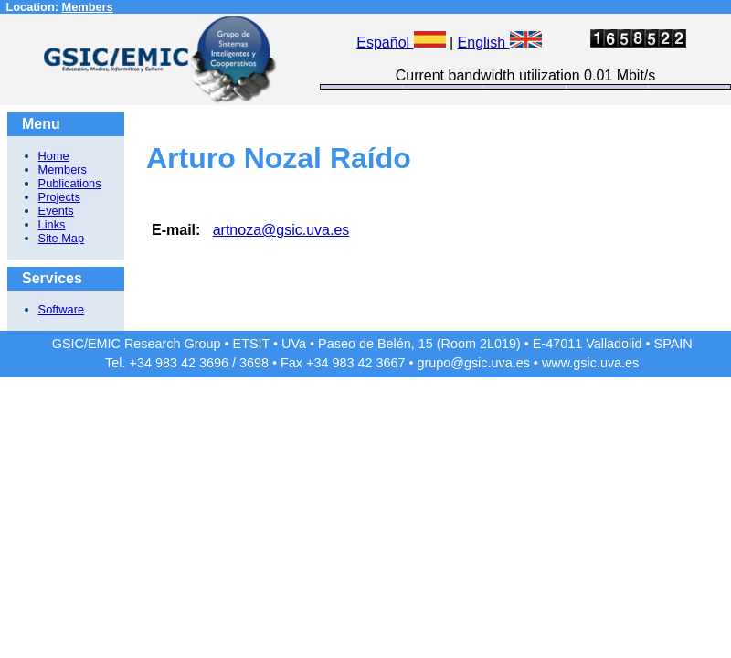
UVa (293, 343)
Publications (69, 183)
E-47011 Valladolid (587, 343)
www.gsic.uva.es (590, 363)
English (500, 42)
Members (87, 7)
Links (52, 224)
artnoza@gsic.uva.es (281, 230)
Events (56, 211)
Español (400, 42)
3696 (213, 363)
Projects (59, 197)
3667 (390, 363)
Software (61, 309)
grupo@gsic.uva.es (473, 363)
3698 (254, 363)
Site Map (61, 238)
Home (53, 156)
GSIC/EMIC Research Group (136, 343)
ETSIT (251, 343)
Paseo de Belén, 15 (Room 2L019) (419, 343)
